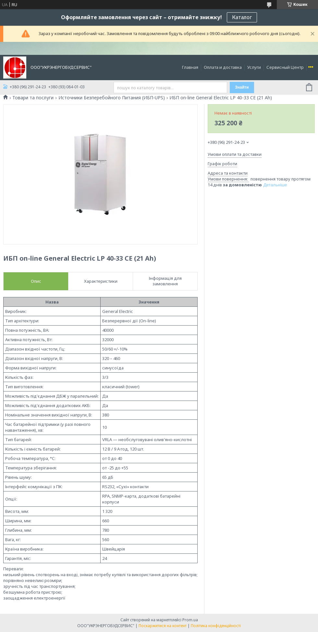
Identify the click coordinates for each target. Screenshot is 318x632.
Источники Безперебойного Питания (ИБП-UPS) (111, 98)
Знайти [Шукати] (242, 87)
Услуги (254, 67)
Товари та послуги (33, 98)
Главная (190, 67)
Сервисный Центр (285, 67)
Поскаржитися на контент (163, 625)
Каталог (242, 17)
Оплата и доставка (223, 67)
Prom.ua (190, 620)
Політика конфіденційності (216, 625)
